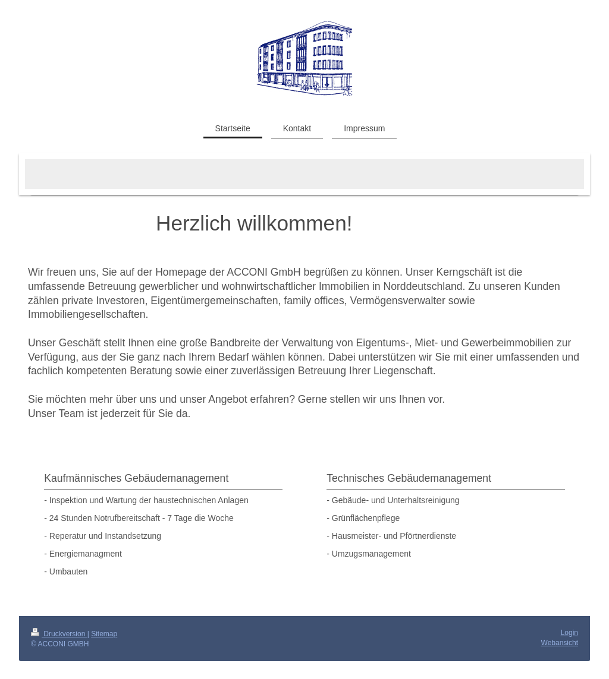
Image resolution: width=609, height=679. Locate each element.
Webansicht (559, 643)
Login (569, 633)
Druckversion (59, 634)
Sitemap (104, 634)
